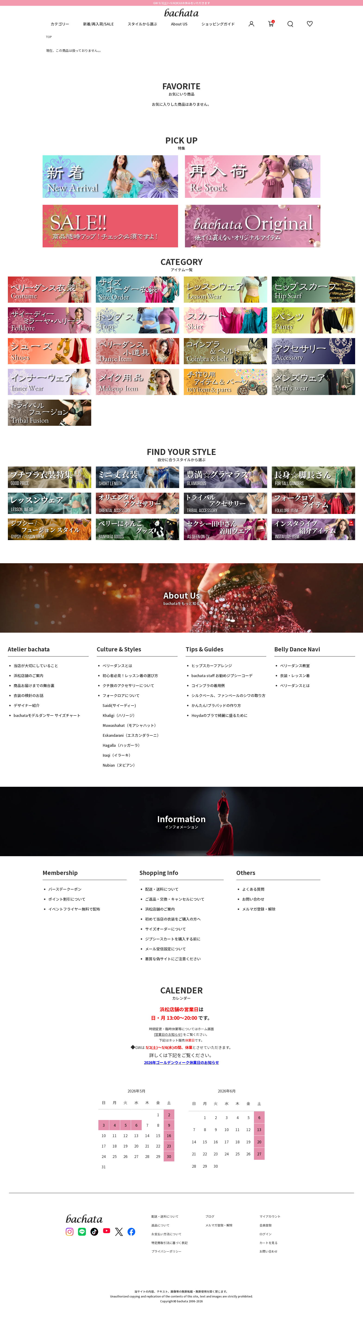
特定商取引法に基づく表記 (169, 1243)
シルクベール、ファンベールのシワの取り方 (228, 695)
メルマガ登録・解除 (258, 909)
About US (179, 24)
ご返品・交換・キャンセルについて (174, 899)
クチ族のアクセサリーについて (128, 685)
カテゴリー (60, 24)
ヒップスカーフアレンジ (211, 665)
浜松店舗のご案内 (28, 675)
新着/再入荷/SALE (98, 24)
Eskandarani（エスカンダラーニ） (132, 735)
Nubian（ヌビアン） (120, 765)
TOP (49, 36)
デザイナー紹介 (27, 705)
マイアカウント (270, 1216)
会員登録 (266, 1225)
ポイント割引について (66, 899)
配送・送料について (161, 889)
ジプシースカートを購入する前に (172, 939)
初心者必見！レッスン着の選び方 (130, 675)
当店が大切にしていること (36, 665)
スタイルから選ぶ (142, 24)
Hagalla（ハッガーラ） (122, 745)
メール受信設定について (165, 949)
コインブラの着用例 (208, 685)
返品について (160, 1225)
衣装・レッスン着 (295, 675)
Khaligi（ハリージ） (120, 715)
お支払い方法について (166, 1234)
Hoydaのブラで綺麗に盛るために (219, 715)
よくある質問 (253, 889)
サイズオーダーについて (165, 929)
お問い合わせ (253, 899)
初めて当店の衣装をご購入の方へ (173, 919)
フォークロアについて (121, 695)
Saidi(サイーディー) (119, 705)
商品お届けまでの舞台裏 (34, 685)
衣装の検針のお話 (28, 695)
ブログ (209, 1216)
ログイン (266, 1234)
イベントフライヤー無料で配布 (74, 909)
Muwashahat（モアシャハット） (130, 725)
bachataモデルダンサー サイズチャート (47, 715)
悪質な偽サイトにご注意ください (173, 958)
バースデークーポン (64, 889)
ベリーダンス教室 (295, 665)
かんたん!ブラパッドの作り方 (216, 705)
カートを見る (269, 1243)
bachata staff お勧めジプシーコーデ (222, 675)
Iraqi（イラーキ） (117, 755)
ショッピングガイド (218, 24)
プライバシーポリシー (166, 1251)
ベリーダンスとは (117, 665)
